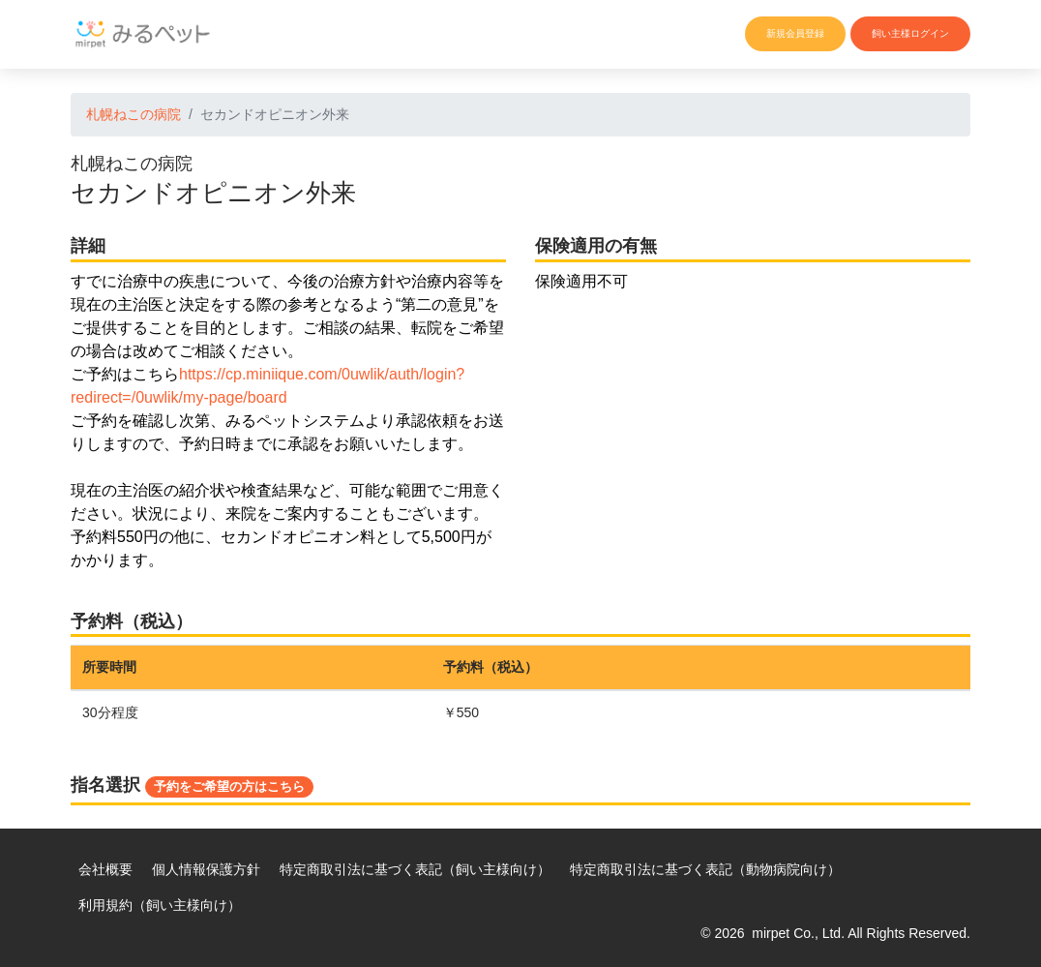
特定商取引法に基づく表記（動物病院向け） (705, 869)
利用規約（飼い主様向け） (159, 905)
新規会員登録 (795, 33)
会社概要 (105, 869)
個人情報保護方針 (206, 869)
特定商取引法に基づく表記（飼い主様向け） (415, 869)
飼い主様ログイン (910, 33)
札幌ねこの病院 (133, 114)
